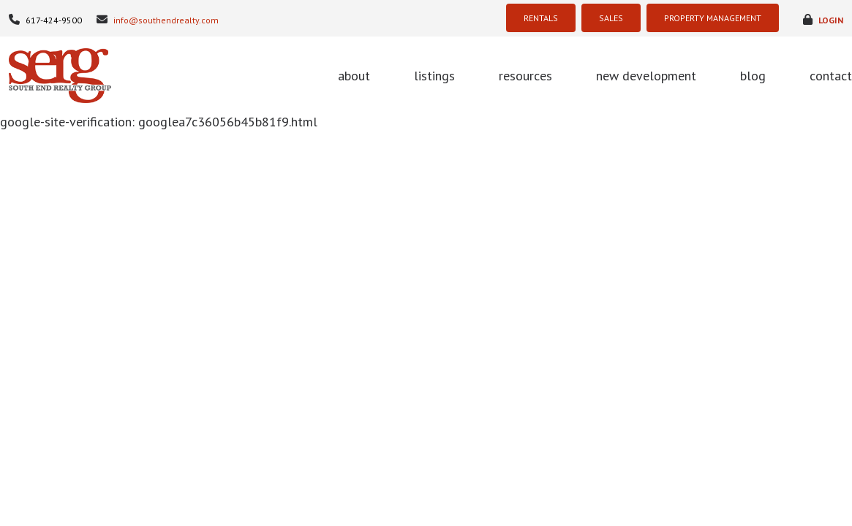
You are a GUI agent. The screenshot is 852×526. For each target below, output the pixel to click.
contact (831, 75)
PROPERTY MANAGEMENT (712, 17)
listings (434, 75)
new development (646, 75)
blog (753, 75)
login (823, 20)
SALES (611, 17)
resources (525, 75)
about (354, 75)
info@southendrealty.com (158, 20)
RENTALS (541, 17)
